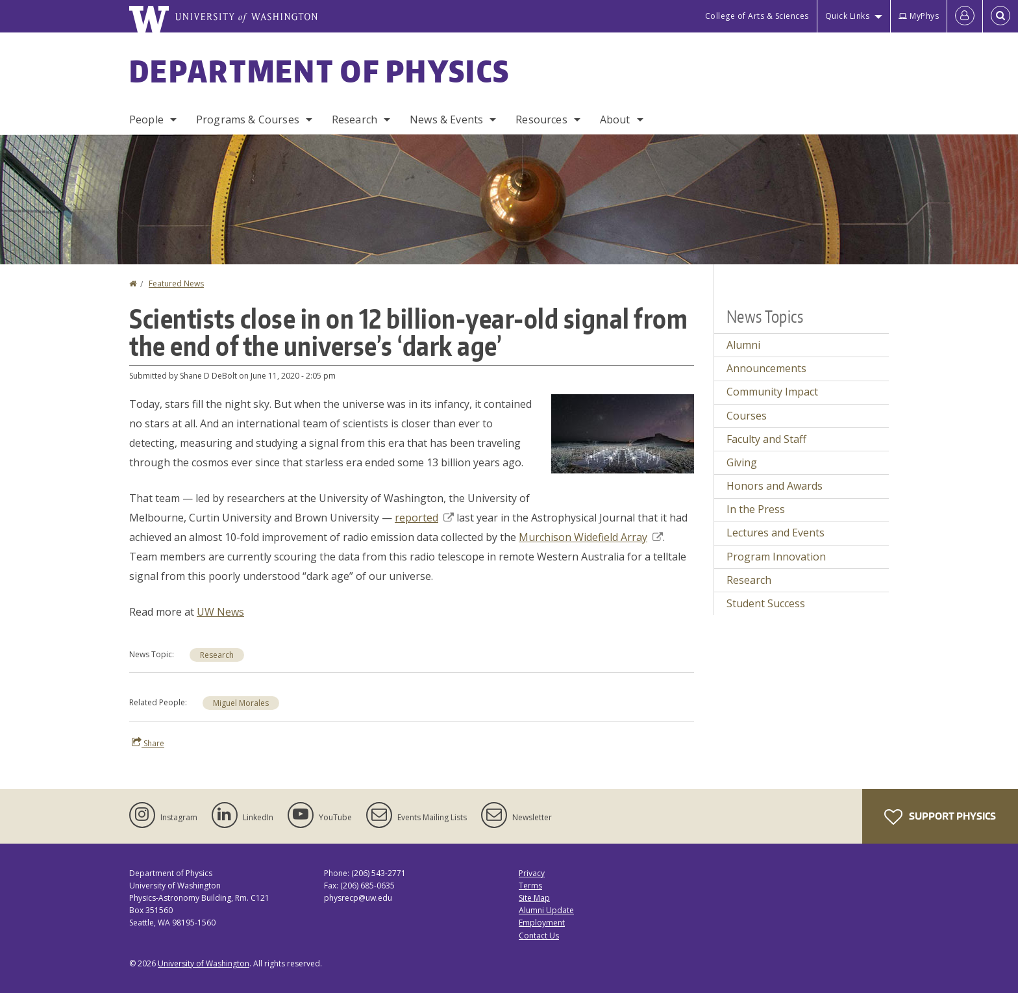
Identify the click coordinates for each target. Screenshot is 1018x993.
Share (148, 743)
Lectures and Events (775, 532)
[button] (622, 432)
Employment (542, 922)
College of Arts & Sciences (757, 15)
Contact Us (539, 935)
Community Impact (772, 391)
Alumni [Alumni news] (743, 345)
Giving (741, 462)
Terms (530, 885)
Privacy (532, 873)
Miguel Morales (241, 703)
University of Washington (203, 963)
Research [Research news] (217, 654)
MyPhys (919, 15)
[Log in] (964, 16)
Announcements (766, 368)
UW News (220, 612)
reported (424, 517)
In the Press (755, 509)
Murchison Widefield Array (591, 537)
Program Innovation (776, 556)
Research (354, 119)
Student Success (765, 603)
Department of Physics (319, 71)
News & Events (446, 119)
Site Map (534, 897)
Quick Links (847, 15)
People (146, 119)
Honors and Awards (774, 486)
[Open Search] (1000, 16)
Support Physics (940, 817)
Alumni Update (546, 910)
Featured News (176, 283)
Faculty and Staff (766, 439)
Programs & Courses (247, 119)
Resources (541, 119)
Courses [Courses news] (746, 416)
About (615, 119)
